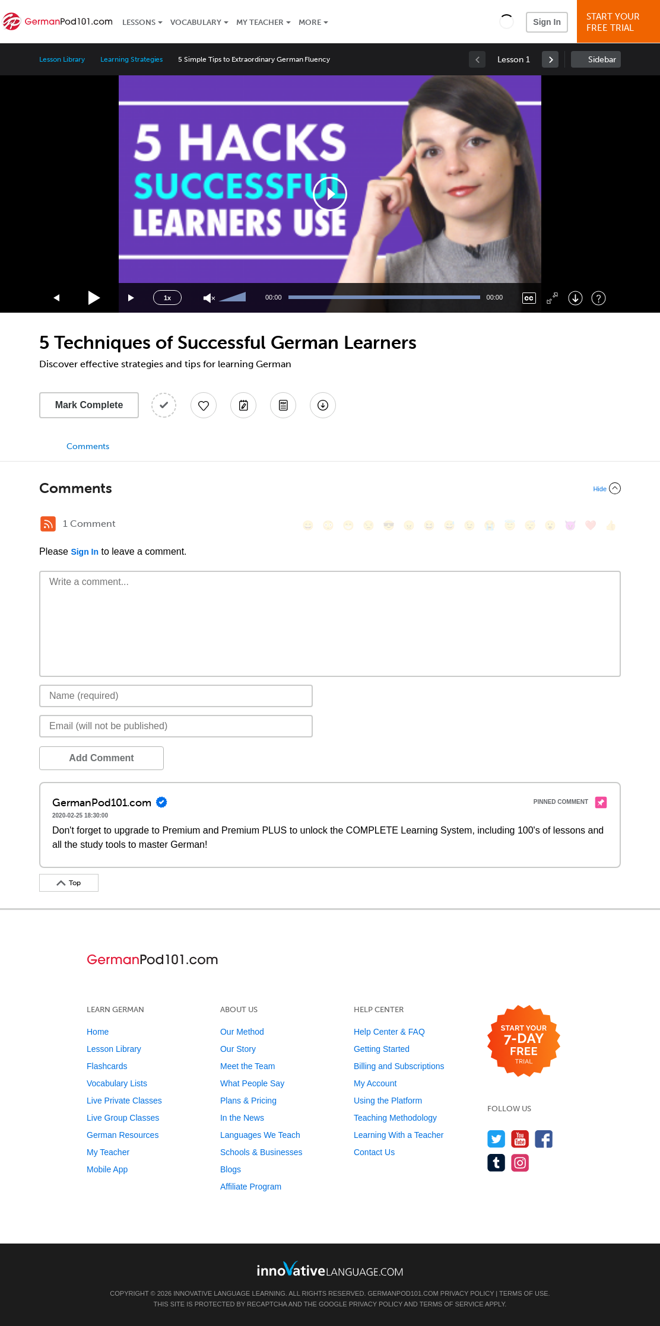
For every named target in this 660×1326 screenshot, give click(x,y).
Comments (87, 446)
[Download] (575, 298)
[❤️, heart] (590, 525)
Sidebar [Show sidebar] (602, 60)
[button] (506, 21)
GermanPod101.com (403, 1293)
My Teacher (260, 22)
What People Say (252, 1083)
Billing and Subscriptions (399, 1066)
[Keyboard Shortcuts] (598, 298)
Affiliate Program (250, 1186)
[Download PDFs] (283, 405)
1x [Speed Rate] (167, 297)
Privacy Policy (467, 1293)
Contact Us (374, 1152)
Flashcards (107, 1066)
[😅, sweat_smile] (449, 525)
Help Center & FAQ (389, 1031)
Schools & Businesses (261, 1152)
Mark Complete (89, 405)
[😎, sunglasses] (389, 525)
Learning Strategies (131, 59)
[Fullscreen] (552, 298)
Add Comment (101, 758)
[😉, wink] (469, 525)
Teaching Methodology (395, 1118)
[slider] (233, 298)
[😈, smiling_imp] (570, 525)
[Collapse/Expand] (330, 488)
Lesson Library (62, 59)
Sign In (547, 22)
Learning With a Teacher (399, 1135)
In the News (242, 1118)
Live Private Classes (124, 1100)
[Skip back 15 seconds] (57, 298)
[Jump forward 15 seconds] (131, 298)
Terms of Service (452, 1304)
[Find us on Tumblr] (496, 1162)
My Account (375, 1083)
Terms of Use (523, 1293)
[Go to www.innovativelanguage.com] (330, 1268)
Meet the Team (247, 1066)
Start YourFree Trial (620, 22)
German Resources (122, 1135)
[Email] (176, 726)
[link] (550, 59)
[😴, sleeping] (530, 525)
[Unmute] (209, 298)
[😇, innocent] (510, 525)
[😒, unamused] (368, 525)
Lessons (139, 22)
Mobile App (107, 1169)
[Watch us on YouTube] (520, 1139)
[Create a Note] (243, 405)
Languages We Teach (260, 1135)
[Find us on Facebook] (544, 1139)
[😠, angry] (409, 525)
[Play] (94, 298)
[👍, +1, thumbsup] (611, 525)
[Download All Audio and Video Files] (323, 405)
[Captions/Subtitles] (529, 298)
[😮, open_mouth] (550, 525)
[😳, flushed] (328, 525)
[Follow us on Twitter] (496, 1139)
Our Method (242, 1031)
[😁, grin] (348, 525)
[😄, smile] (308, 525)
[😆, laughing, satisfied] (429, 525)
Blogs (230, 1169)
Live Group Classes (123, 1118)
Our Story (238, 1049)
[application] (330, 194)
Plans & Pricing (248, 1100)
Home (98, 1031)
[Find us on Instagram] (520, 1162)
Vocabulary (195, 22)
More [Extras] (310, 22)
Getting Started (382, 1049)
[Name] (176, 696)
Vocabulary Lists (117, 1083)
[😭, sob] (490, 525)
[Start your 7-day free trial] (523, 1041)
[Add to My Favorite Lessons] (204, 405)
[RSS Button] (48, 524)
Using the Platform (388, 1100)
